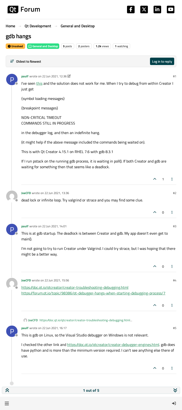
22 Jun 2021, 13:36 (57, 193)
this (39, 83)
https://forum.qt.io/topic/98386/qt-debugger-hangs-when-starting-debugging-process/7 (93, 293)
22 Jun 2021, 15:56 (57, 280)
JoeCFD (26, 193)
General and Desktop (43, 46)
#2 (174, 193)
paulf (24, 76)
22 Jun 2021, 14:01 (54, 226)
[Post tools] (172, 179)
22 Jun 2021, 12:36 (54, 76)
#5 (174, 328)
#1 (174, 76)
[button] (7, 403)
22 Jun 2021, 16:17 (54, 328)
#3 (174, 226)
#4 (174, 280)
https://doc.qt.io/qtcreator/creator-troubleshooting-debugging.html (74, 287)
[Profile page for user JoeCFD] (12, 196)
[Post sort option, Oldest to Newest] (25, 61)
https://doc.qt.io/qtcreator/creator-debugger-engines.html (113, 344)
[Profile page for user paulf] (12, 79)
